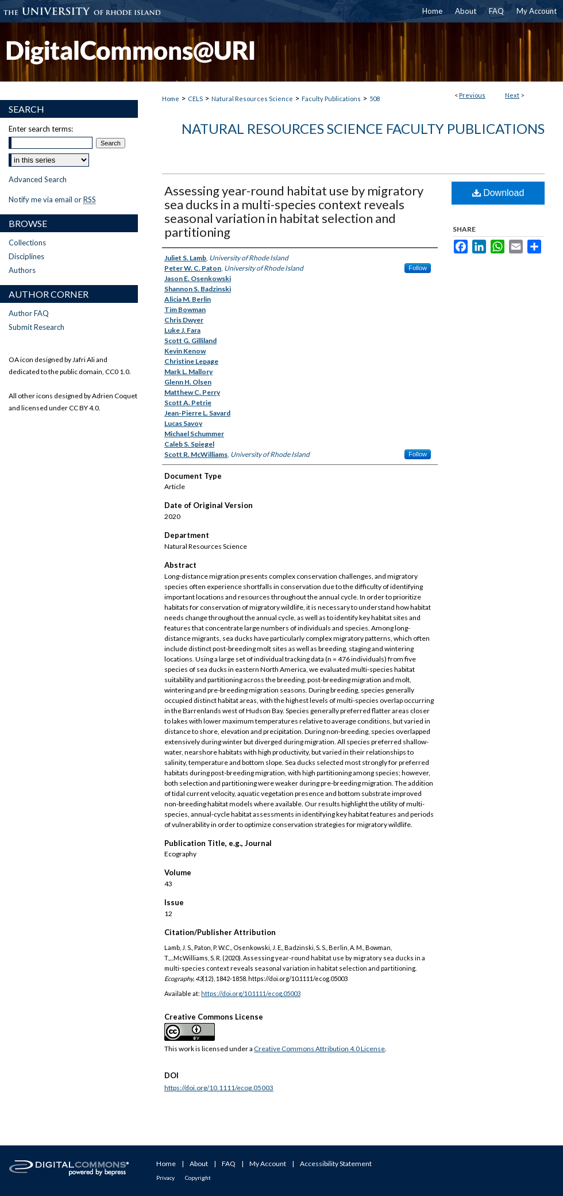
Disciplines (26, 256)
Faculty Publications (331, 98)
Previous (472, 95)
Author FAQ (29, 313)
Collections (27, 242)
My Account (267, 1163)
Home (170, 98)
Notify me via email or (52, 199)
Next (512, 95)
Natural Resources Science (252, 98)
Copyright (198, 1177)
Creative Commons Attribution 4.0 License (319, 1048)
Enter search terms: (41, 128)
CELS (195, 98)
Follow (417, 267)
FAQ (229, 1163)
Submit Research (36, 327)
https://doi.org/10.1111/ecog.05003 (250, 993)
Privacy (165, 1177)
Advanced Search (38, 179)
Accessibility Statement (336, 1163)
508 (374, 98)
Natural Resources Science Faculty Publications (363, 128)
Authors (22, 270)
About (199, 1163)
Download (498, 193)
